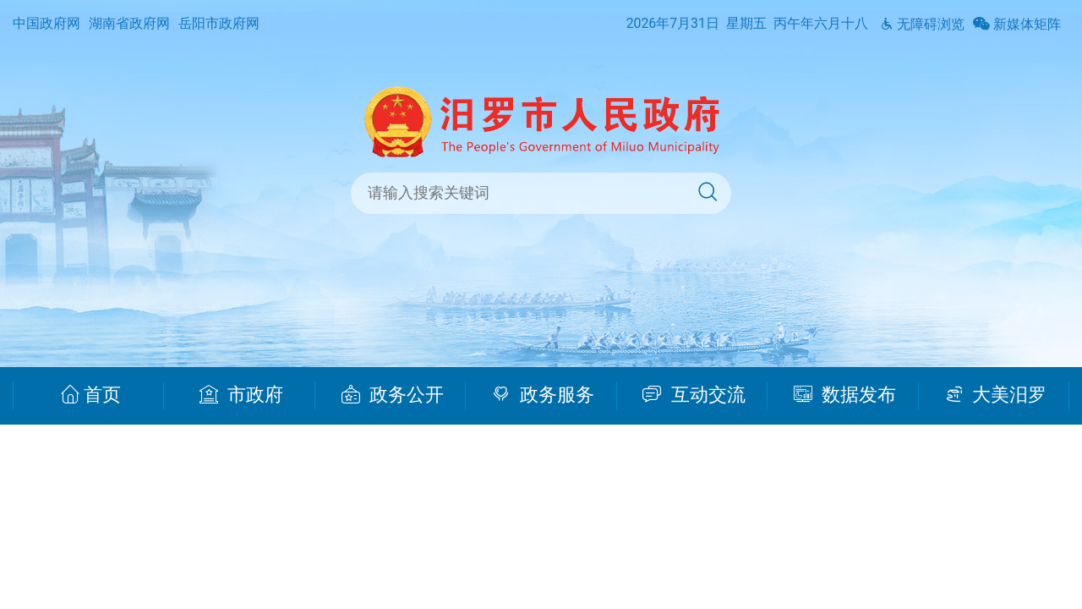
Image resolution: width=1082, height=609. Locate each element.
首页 (91, 395)
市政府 (241, 395)
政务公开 (393, 395)
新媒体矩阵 (1017, 24)
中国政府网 (46, 23)
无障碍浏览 (922, 24)
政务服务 (543, 395)
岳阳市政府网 (219, 23)
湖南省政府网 (129, 23)
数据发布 (845, 395)
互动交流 (694, 395)
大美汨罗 (996, 395)
